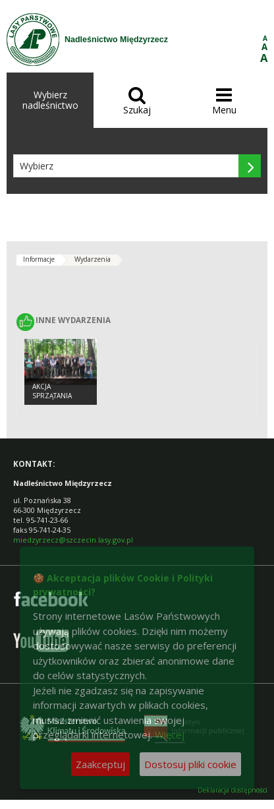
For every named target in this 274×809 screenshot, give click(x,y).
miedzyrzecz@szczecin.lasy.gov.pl (73, 540)
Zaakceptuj (100, 764)
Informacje (39, 259)
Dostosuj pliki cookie (190, 764)
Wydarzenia (92, 259)
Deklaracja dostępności (232, 790)
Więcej (169, 734)
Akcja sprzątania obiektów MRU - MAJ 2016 (58, 401)
